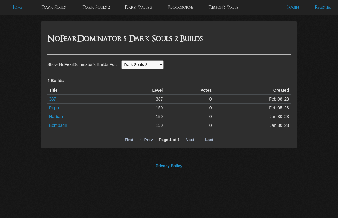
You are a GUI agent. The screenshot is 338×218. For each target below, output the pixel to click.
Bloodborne (180, 7)
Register (323, 7)
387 (52, 99)
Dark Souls (53, 7)
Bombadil (58, 125)
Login (293, 7)
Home (16, 7)
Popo (54, 107)
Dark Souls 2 (96, 7)
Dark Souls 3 (138, 7)
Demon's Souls (223, 7)
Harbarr (56, 116)
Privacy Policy (169, 166)
